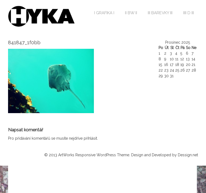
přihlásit (90, 138)
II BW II (131, 12)
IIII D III (188, 12)
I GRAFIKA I (104, 12)
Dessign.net (188, 155)
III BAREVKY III (160, 12)
